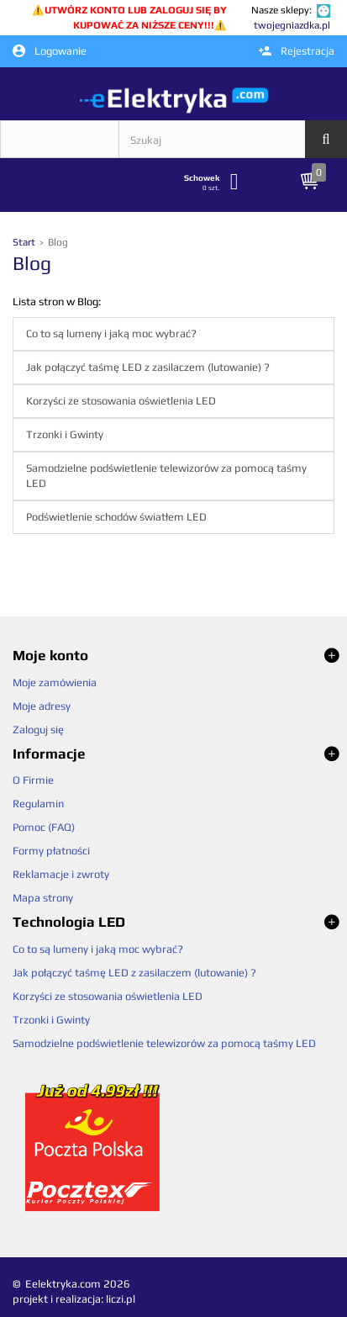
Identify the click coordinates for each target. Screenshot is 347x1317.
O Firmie (33, 780)
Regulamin (38, 803)
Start (25, 242)
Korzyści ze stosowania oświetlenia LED (121, 400)
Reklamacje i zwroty (61, 874)
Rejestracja (296, 51)
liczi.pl (120, 1299)
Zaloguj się (38, 729)
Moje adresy (42, 706)
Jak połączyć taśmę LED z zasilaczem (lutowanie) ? (148, 367)
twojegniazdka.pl (292, 25)
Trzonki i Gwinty (64, 434)
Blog (32, 262)
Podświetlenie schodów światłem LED (116, 516)
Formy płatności (51, 850)
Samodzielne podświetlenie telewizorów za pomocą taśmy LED (166, 475)
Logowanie (50, 51)
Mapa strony (43, 897)
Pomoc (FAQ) (44, 827)
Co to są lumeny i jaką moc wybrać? (111, 333)
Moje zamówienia (55, 682)
